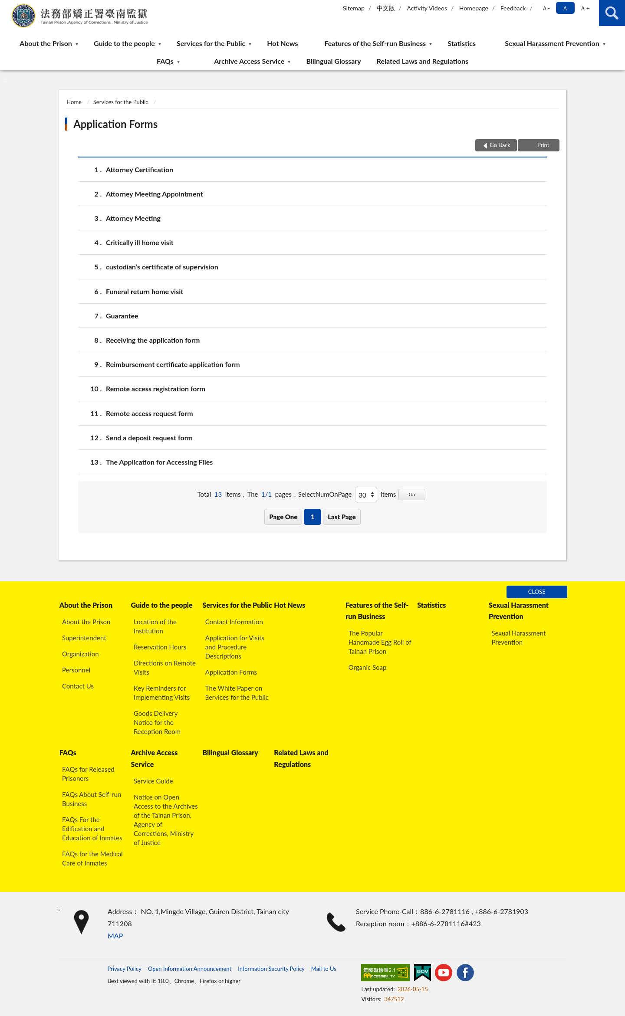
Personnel (76, 670)
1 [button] (313, 517)
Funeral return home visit (144, 291)
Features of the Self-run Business (375, 43)
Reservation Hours (160, 647)
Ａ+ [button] (584, 8)
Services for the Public (211, 43)
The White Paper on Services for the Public (237, 692)
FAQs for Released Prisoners (88, 773)
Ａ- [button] (546, 8)
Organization (80, 654)
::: (7, 6)
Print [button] (542, 144)
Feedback (513, 8)
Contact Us (78, 686)
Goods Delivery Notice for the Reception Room (157, 722)
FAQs (165, 61)
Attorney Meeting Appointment (154, 194)
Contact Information (234, 622)
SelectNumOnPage (325, 494)
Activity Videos (427, 8)
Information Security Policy (271, 968)
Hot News (282, 43)
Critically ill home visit (140, 242)
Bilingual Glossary (333, 61)
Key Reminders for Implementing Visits (162, 692)
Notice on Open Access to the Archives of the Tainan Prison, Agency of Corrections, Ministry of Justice (166, 819)
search (612, 13)
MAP (115, 935)
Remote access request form (149, 413)
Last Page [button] (342, 517)
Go (412, 494)
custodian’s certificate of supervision (162, 267)
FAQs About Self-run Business (91, 798)
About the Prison (46, 43)
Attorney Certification (139, 169)
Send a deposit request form (149, 437)
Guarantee (122, 316)
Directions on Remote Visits (165, 667)
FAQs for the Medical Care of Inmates (92, 858)
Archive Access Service (249, 61)
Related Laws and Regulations (422, 61)
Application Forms (115, 124)
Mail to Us (323, 968)
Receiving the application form (153, 340)
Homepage (473, 8)
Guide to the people (124, 43)
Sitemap (354, 8)
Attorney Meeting (133, 218)
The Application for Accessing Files (159, 462)
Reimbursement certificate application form (173, 364)
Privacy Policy (124, 968)
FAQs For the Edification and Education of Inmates (92, 829)
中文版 (386, 8)
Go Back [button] (500, 144)
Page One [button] (283, 517)
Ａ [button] (565, 8)
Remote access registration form (155, 388)
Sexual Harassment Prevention (552, 43)
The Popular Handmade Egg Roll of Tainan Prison (380, 642)
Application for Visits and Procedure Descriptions (234, 647)
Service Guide (153, 781)
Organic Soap (368, 667)
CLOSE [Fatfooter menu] (537, 591)
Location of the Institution (155, 626)
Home (74, 101)
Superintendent (84, 638)
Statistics (461, 43)
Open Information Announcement (189, 968)
